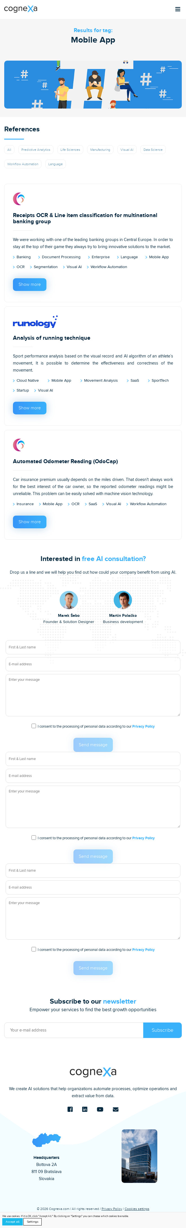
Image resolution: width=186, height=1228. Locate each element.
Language (55, 164)
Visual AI (126, 150)
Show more (30, 284)
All (9, 150)
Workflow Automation (22, 164)
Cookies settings (137, 1209)
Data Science (153, 150)
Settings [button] (32, 1222)
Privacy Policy (143, 726)
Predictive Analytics (35, 150)
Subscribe (162, 1030)
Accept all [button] (12, 1222)
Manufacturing (100, 150)
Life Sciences (70, 150)
